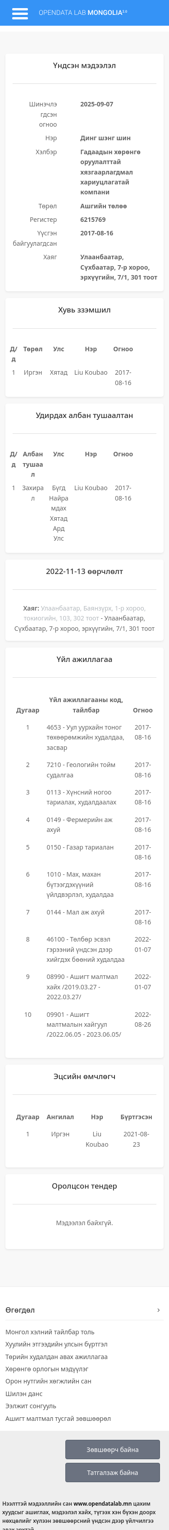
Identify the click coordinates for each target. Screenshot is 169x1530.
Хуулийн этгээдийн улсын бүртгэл (56, 1344)
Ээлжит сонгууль (30, 1405)
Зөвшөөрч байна (112, 1449)
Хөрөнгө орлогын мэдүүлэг (46, 1369)
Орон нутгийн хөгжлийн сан (48, 1381)
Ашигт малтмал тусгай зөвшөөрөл (58, 1418)
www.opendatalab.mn (102, 1503)
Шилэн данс (23, 1393)
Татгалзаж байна (112, 1472)
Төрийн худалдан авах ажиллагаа (56, 1356)
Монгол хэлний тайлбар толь (50, 1332)
